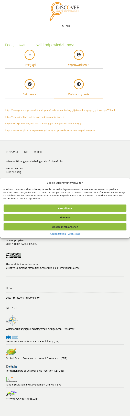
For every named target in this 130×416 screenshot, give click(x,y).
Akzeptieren (65, 208)
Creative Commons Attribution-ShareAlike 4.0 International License (43, 267)
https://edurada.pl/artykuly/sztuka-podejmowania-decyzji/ (34, 116)
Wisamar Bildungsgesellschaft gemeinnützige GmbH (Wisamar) (40, 328)
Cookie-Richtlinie (58, 233)
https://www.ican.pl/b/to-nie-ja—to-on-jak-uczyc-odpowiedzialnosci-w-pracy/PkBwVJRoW (50, 130)
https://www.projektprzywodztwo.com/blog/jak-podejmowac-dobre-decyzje (43, 123)
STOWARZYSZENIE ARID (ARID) (22, 399)
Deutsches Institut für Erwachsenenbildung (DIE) (32, 341)
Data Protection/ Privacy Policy (22, 297)
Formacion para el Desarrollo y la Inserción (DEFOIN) (35, 370)
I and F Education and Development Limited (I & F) (33, 384)
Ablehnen (65, 217)
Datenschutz (74, 233)
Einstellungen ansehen (65, 226)
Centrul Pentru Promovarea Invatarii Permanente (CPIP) (36, 358)
